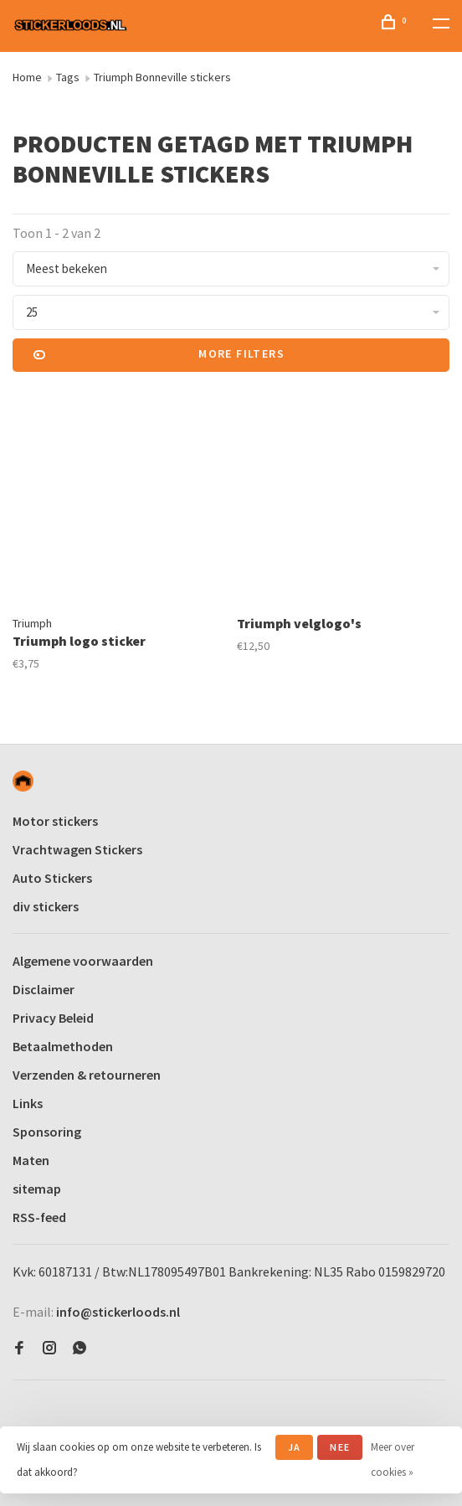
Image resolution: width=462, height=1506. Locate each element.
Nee (340, 1447)
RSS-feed (39, 1217)
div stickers (46, 906)
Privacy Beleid (53, 1017)
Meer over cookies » (392, 1459)
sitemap (37, 1188)
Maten (31, 1160)
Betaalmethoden (63, 1046)
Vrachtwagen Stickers (77, 849)
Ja (294, 1447)
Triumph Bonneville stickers (162, 77)
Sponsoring (47, 1131)
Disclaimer (43, 989)
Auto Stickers (52, 877)
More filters (159, 355)
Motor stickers (55, 820)
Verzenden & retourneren (87, 1074)
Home (27, 77)
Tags (68, 77)
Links (28, 1103)
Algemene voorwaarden (83, 960)
